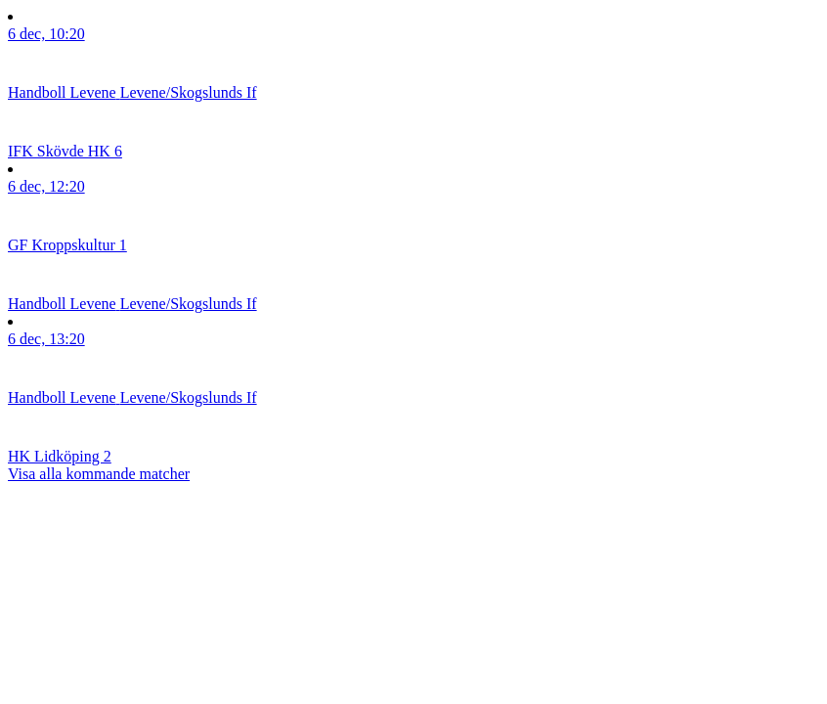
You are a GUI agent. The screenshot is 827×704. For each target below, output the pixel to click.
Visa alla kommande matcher (99, 473)
